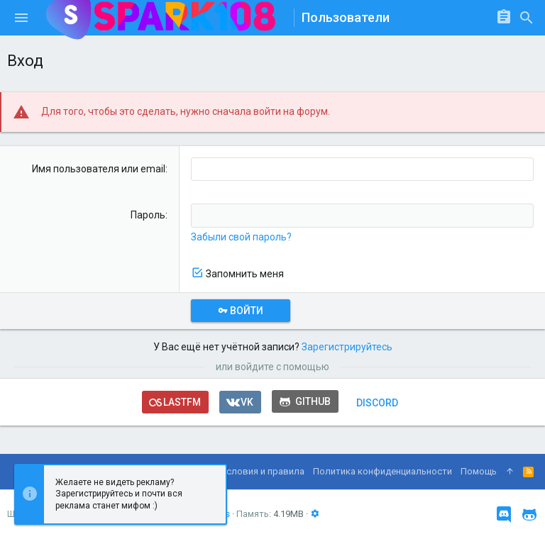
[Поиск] (526, 17)
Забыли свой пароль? (241, 237)
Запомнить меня (245, 273)
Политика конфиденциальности (382, 471)
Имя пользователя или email (98, 168)
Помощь (479, 471)
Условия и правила (262, 471)
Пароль (148, 215)
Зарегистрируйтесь (347, 346)
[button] (21, 17)
